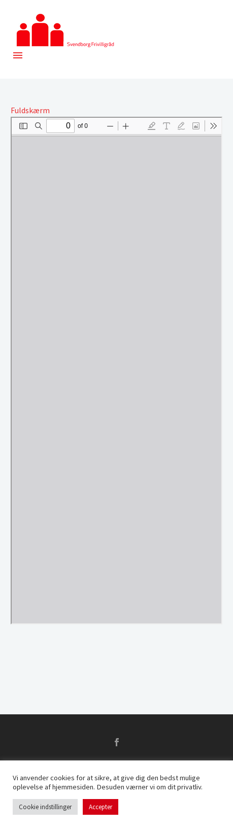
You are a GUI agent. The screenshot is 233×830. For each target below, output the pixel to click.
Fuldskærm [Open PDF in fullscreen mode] (30, 110)
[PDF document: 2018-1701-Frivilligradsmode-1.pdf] (116, 370)
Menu (17, 55)
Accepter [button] (100, 807)
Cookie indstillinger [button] (45, 807)
